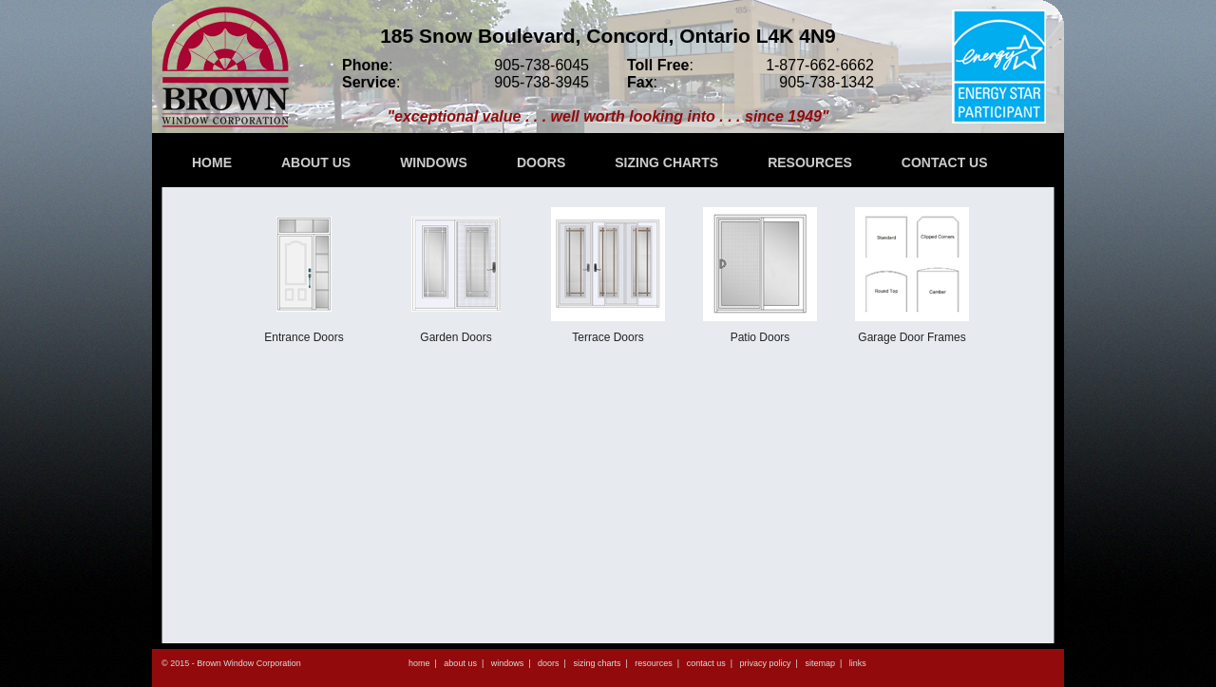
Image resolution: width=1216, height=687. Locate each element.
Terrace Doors (608, 275)
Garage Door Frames (912, 275)
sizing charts (596, 663)
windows (507, 663)
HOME (212, 162)
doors (549, 663)
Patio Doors (760, 275)
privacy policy (765, 663)
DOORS (541, 162)
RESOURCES (810, 162)
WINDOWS (433, 162)
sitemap (820, 663)
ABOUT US (316, 162)
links (857, 663)
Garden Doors (456, 275)
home (419, 663)
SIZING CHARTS (666, 162)
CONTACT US (945, 162)
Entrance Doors (304, 275)
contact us (706, 663)
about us (460, 663)
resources (654, 663)
